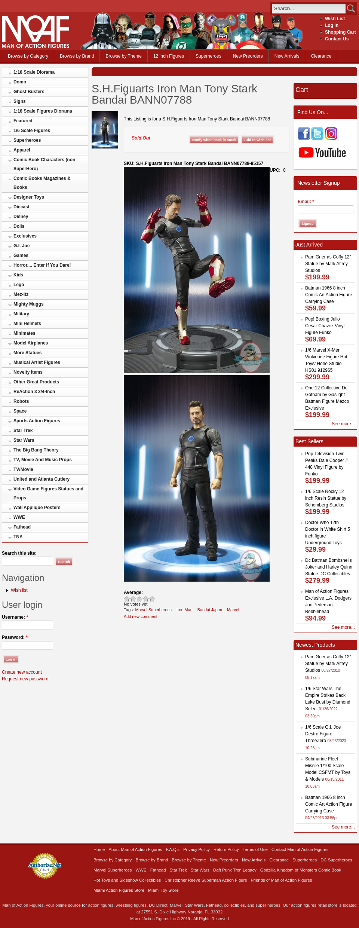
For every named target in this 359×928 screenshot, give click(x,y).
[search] (308, 8)
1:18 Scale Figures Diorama (42, 111)
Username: (15, 617)
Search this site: (19, 553)
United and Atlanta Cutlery (41, 479)
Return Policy (226, 849)
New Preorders (248, 56)
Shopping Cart (340, 32)
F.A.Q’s (173, 849)
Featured (23, 120)
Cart (301, 90)
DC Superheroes (336, 860)
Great (146, 598)
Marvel (233, 609)
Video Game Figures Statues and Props (48, 493)
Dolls (18, 226)
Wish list (19, 590)
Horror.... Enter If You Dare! (42, 265)
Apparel (21, 150)
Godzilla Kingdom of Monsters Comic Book (300, 870)
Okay (133, 598)
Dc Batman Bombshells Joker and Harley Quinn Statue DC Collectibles (328, 567)
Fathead (22, 527)
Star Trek (23, 430)
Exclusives (25, 236)
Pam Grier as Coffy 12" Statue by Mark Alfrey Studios (328, 263)
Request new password (25, 679)
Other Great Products (36, 382)
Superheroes (208, 56)
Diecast (21, 206)
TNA (18, 536)
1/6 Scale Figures (31, 130)
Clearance (321, 56)
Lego (18, 284)
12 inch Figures (168, 56)
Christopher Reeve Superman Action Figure (206, 880)
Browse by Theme (123, 56)
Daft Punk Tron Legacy (235, 870)
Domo (19, 82)
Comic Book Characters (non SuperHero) (44, 164)
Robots (21, 401)
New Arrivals (287, 56)
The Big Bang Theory (36, 450)
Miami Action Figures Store (118, 890)
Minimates (24, 333)
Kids (18, 275)
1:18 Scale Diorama (34, 72)
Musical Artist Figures (36, 362)
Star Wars (23, 440)
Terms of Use (255, 849)
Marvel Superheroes (153, 609)
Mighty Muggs (28, 304)
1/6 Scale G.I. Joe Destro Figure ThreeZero (323, 734)
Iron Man (185, 609)
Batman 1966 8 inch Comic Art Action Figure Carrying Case (328, 294)
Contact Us (337, 39)
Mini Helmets (27, 323)
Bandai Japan (209, 609)
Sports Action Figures (36, 420)
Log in (331, 25)
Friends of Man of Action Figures (281, 880)
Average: (133, 592)
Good (139, 598)
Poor (127, 598)
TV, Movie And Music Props (42, 459)
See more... (343, 423)
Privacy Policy (196, 849)
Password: (15, 637)
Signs (19, 101)
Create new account (22, 672)
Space (20, 411)
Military (21, 313)
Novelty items (28, 372)
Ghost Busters (29, 91)
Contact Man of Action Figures (300, 849)
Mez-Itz (20, 294)
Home (99, 849)
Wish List (335, 18)
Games (20, 255)
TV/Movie (23, 469)
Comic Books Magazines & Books (42, 183)
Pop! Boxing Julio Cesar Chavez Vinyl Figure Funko (324, 325)
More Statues (27, 352)
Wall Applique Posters (37, 507)
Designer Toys (28, 197)
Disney (20, 216)
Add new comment (140, 616)
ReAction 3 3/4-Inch (34, 391)
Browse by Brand (77, 56)
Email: (306, 201)
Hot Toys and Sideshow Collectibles (127, 880)
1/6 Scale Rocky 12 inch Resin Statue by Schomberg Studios (325, 498)
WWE (19, 517)
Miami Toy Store (163, 890)
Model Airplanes (30, 343)
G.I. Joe (21, 245)
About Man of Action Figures (135, 849)
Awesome (152, 598)
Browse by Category (28, 56)
